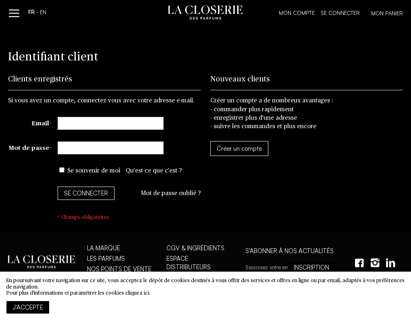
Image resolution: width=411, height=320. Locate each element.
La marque (103, 248)
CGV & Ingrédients (195, 248)
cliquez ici (137, 293)
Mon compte (297, 13)
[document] (205, 296)
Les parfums (106, 258)
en (43, 13)
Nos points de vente (119, 269)
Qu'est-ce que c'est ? (154, 171)
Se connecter (340, 13)
